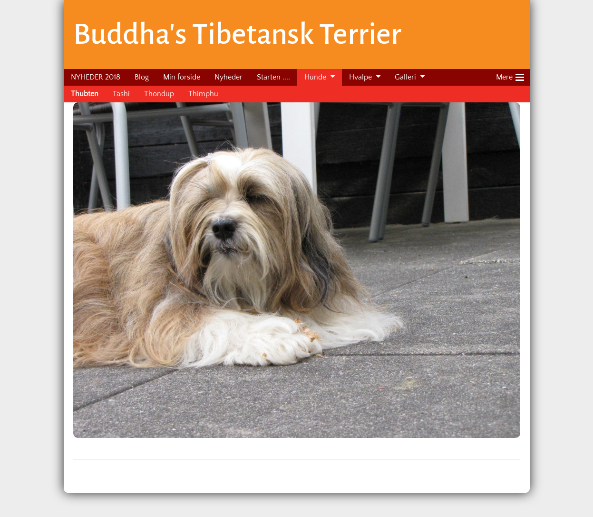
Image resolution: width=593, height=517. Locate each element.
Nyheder (228, 77)
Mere (510, 75)
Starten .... (273, 77)
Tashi (121, 93)
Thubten (84, 93)
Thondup (159, 93)
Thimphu (203, 93)
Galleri (405, 77)
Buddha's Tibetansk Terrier (237, 34)
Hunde (315, 77)
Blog (142, 77)
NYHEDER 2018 (95, 77)
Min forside (181, 77)
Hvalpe (360, 77)
